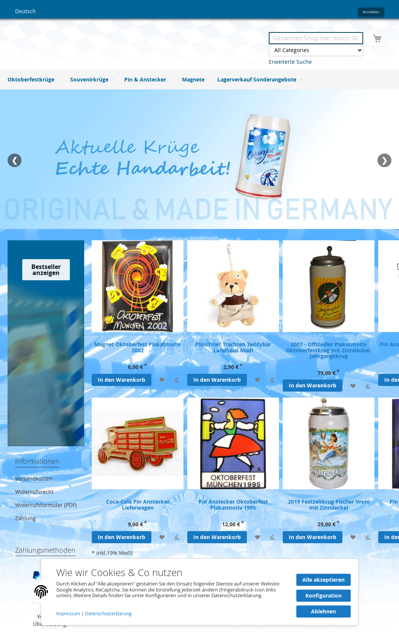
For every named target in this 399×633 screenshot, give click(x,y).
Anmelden (371, 12)
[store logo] (107, 41)
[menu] (199, 79)
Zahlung (25, 518)
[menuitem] (32, 79)
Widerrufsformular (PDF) (46, 505)
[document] (200, 592)
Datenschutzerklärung (108, 613)
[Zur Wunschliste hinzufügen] (161, 379)
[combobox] (316, 38)
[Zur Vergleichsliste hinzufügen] (176, 379)
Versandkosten (33, 478)
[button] (30, 12)
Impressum (68, 613)
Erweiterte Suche (290, 61)
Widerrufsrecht (34, 491)
